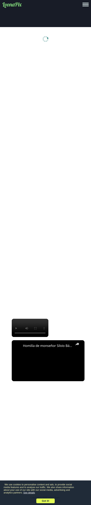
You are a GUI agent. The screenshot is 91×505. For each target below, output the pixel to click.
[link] (17, 346)
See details (29, 492)
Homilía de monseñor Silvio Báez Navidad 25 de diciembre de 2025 (47, 345)
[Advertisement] (46, 76)
